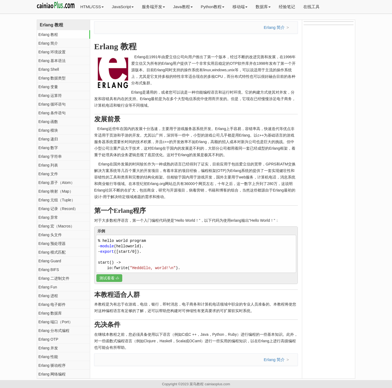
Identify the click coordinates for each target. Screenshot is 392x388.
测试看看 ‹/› (109, 278)
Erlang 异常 (48, 217)
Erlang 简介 (48, 43)
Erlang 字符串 (50, 156)
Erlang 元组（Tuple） (56, 200)
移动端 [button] (239, 6)
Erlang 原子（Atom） (56, 182)
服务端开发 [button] (153, 6)
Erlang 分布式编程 (53, 330)
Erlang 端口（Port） (55, 322)
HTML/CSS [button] (92, 6)
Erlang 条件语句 (52, 113)
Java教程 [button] (183, 6)
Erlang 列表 (48, 165)
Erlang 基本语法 (52, 60)
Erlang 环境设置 (52, 52)
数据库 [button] (263, 6)
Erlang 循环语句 (52, 104)
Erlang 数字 (48, 148)
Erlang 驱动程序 (52, 365)
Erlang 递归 (48, 139)
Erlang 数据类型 (52, 78)
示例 (101, 231)
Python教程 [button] (213, 6)
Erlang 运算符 (50, 95)
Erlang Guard (49, 261)
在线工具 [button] (311, 6)
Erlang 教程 (48, 34)
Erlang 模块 (48, 130)
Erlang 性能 (48, 357)
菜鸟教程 (196, 384)
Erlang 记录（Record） (58, 209)
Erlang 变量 (48, 87)
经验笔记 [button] (287, 6)
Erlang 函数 (48, 121)
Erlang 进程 (48, 296)
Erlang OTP (48, 339)
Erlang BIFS (48, 269)
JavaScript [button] (123, 6)
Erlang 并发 (48, 348)
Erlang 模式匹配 (52, 252)
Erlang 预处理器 (52, 243)
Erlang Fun (47, 287)
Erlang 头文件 (50, 235)
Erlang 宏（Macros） (56, 226)
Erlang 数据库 (50, 313)
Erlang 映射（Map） (55, 191)
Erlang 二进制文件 (53, 278)
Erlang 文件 (48, 174)
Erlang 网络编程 (52, 374)
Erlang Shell (48, 69)
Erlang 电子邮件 (52, 304)
